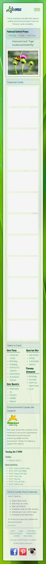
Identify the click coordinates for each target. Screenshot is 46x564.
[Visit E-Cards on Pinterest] (23, 555)
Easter (21, 35)
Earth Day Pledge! (20, 471)
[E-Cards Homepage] (18, 9)
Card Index (34, 361)
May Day (17, 479)
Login (21, 531)
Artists (32, 358)
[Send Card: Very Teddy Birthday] (23, 265)
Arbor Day (18, 476)
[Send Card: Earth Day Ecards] (23, 180)
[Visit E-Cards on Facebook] (14, 555)
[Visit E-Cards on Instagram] (32, 555)
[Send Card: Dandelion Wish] (23, 286)
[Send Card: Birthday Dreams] (23, 329)
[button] (37, 10)
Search (32, 364)
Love (31, 389)
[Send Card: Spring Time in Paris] (23, 95)
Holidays (14, 364)
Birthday (12, 35)
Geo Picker (34, 355)
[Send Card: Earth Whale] (23, 201)
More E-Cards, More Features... (22, 492)
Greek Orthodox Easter (22, 468)
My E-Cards (28, 536)
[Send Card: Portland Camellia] (23, 137)
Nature (13, 401)
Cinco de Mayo (19, 482)
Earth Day (31, 35)
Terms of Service (16, 533)
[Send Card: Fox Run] (23, 222)
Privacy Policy (31, 533)
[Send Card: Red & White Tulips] (23, 159)
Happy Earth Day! (20, 474)
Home (12, 531)
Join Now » (11, 525)
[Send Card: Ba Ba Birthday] (23, 307)
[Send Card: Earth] (23, 244)
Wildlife (13, 398)
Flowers (13, 395)
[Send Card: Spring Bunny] (23, 116)
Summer (33, 379)
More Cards (31, 531)
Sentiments (15, 374)
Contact (17, 536)
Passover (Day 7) (15, 460)
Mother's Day (18, 484)
